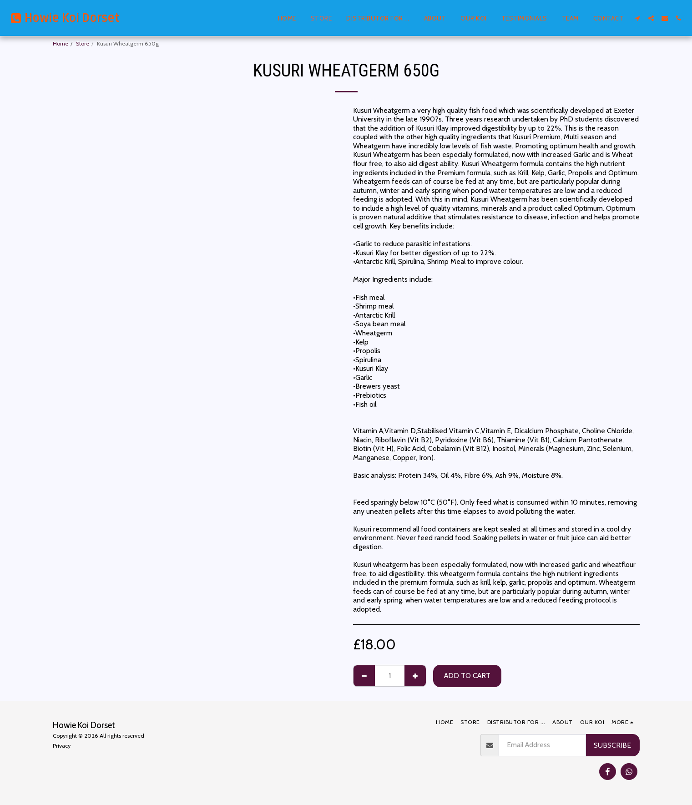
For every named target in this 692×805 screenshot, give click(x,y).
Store (82, 43)
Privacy (62, 745)
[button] (637, 18)
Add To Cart (467, 675)
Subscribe (612, 745)
